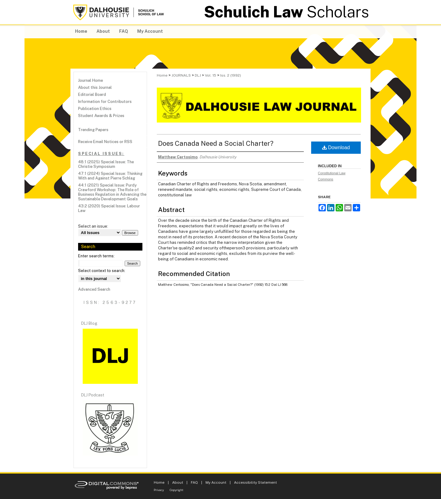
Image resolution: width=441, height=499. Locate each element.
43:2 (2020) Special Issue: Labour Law (109, 208)
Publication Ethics (94, 108)
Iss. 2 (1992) (230, 75)
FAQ (194, 482)
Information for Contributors (105, 101)
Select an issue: (93, 226)
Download (336, 147)
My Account (215, 482)
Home (162, 75)
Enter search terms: (96, 256)
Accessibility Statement (255, 482)
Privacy (159, 490)
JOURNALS (181, 75)
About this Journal (95, 87)
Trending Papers (93, 129)
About (177, 482)
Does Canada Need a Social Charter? (215, 143)
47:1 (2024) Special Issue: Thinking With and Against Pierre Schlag (110, 175)
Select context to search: (101, 270)
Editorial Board (92, 94)
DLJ (198, 75)
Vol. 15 (210, 75)
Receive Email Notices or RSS (105, 141)
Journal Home (90, 80)
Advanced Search (94, 289)
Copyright (176, 490)
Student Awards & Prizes (101, 115)
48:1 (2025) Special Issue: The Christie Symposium (106, 164)
